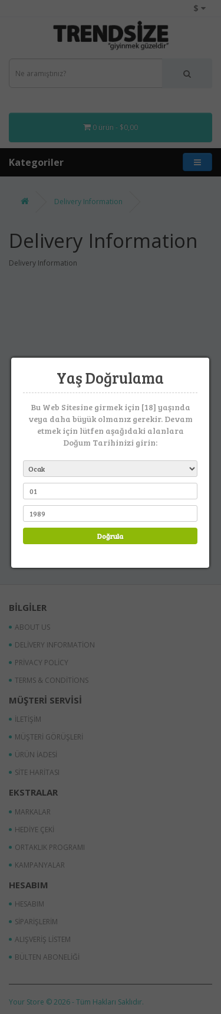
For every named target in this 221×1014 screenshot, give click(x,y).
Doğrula (110, 536)
